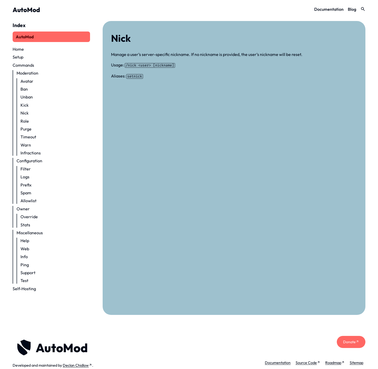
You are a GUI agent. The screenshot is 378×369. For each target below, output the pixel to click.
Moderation (27, 73)
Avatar (26, 81)
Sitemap (356, 362)
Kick (24, 105)
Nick (24, 113)
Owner (23, 208)
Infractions (30, 152)
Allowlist (28, 200)
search (362, 9)
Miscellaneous (30, 232)
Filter (25, 168)
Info (24, 256)
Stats (25, 224)
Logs (24, 176)
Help (24, 240)
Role (24, 121)
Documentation (329, 9)
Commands (23, 65)
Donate (349, 342)
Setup (18, 57)
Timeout (28, 136)
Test (24, 280)
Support (27, 272)
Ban (24, 89)
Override (29, 216)
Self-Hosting (24, 288)
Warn (25, 145)
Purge (26, 129)
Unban (26, 97)
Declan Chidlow (76, 365)
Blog (352, 9)
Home (18, 49)
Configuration (29, 160)
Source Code (306, 362)
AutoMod (26, 10)
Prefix (26, 185)
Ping (24, 264)
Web (24, 248)
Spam (25, 192)
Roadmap (333, 362)
